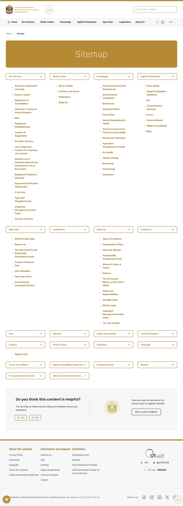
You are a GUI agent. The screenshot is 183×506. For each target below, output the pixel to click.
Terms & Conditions (18, 469)
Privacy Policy (16, 454)
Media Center (47, 22)
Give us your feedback (146, 412)
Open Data (108, 22)
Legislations (125, 22)
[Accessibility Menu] (164, 22)
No (35, 417)
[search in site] (157, 9)
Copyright (14, 464)
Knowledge (65, 22)
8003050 (161, 470)
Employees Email (80, 454)
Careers (44, 479)
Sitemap (45, 464)
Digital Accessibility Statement (24, 474)
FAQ (43, 459)
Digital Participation (86, 22)
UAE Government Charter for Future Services (86, 471)
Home (9, 33)
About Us (140, 22)
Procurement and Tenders (84, 464)
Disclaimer (14, 459)
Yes (21, 417)
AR (172, 22)
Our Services (28, 22)
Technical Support (49, 474)
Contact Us (46, 454)
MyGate (76, 459)
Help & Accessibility (50, 469)
